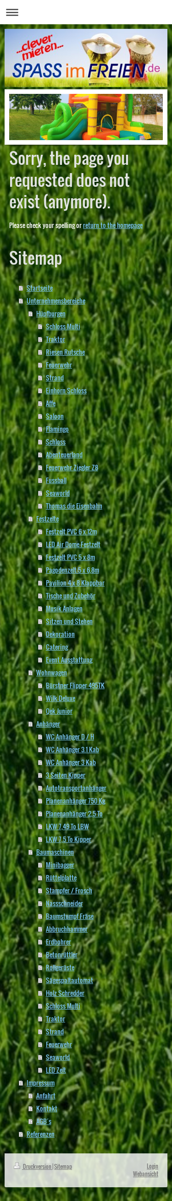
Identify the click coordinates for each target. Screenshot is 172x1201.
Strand (55, 377)
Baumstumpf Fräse (70, 916)
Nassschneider (64, 903)
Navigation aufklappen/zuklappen (86, 12)
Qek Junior (59, 711)
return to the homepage (113, 225)
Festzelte (47, 518)
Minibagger (60, 865)
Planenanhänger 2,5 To (74, 813)
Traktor (55, 339)
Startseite (40, 288)
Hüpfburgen (51, 313)
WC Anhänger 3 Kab (71, 762)
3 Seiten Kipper (65, 775)
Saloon (55, 416)
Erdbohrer (58, 941)
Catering (57, 647)
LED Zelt (56, 1070)
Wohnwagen (51, 672)
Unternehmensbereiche (56, 300)
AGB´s (43, 1121)
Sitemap (63, 1166)
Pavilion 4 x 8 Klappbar (75, 582)
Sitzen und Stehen (69, 621)
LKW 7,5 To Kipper (68, 839)
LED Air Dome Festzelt (73, 544)
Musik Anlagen (64, 608)
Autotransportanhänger (76, 788)
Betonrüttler (62, 954)
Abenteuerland (64, 454)
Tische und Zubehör (70, 595)
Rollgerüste (60, 967)
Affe (50, 403)
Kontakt (46, 1108)
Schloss (56, 441)
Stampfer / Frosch (69, 890)
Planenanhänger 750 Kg (75, 800)
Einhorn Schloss (66, 390)
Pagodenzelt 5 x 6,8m (72, 570)
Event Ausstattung (69, 659)
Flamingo (57, 429)
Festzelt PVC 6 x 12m (71, 531)
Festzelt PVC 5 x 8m (70, 557)
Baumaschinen (55, 852)
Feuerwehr (59, 365)
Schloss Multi (63, 326)
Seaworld (58, 493)
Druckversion (33, 1166)
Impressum (41, 1082)
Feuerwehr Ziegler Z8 (72, 467)
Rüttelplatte (61, 877)
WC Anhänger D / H (70, 736)
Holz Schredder (65, 993)
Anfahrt (45, 1095)
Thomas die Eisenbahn (74, 506)
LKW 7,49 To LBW (67, 826)
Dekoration (60, 634)
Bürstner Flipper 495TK (75, 685)
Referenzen (41, 1134)
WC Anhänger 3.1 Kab (72, 749)
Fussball (56, 480)
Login (152, 1166)
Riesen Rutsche (65, 352)
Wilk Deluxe (60, 698)
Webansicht (145, 1174)
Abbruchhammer (67, 929)
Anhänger (48, 723)
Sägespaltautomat (69, 980)
